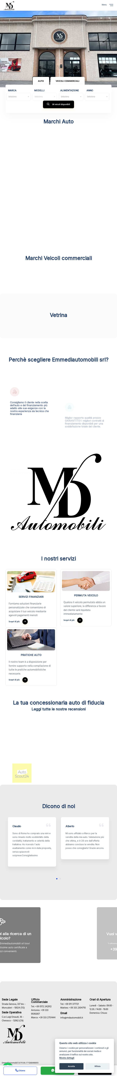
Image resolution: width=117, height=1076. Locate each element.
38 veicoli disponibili (58, 105)
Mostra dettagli (66, 1058)
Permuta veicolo (86, 595)
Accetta (71, 1066)
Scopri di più (18, 621)
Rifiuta (97, 1066)
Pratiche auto (31, 655)
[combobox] (18, 97)
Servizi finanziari (31, 596)
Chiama (20, 1071)
